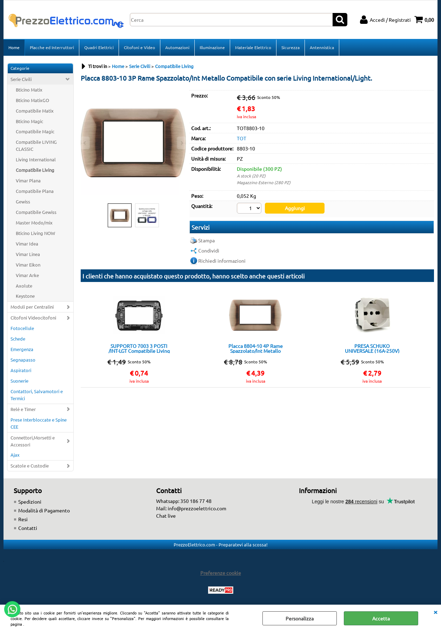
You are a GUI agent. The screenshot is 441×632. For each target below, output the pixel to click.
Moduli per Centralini (32, 307)
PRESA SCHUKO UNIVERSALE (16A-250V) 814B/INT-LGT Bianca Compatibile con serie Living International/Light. (372, 348)
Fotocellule (22, 328)
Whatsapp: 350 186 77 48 (184, 501)
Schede (18, 339)
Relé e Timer (23, 409)
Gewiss (23, 201)
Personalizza (300, 618)
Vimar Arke (27, 275)
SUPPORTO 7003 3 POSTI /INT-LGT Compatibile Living (139, 348)
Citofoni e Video (139, 47)
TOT (241, 138)
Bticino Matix (29, 90)
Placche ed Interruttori (52, 47)
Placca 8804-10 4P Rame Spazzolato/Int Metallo (255, 348)
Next (181, 142)
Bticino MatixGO (32, 100)
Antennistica (322, 47)
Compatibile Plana (35, 191)
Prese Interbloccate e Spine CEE (39, 423)
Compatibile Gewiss (36, 212)
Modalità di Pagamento (44, 510)
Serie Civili (21, 79)
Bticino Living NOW (35, 233)
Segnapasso (23, 360)
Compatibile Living (35, 170)
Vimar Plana (28, 180)
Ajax (15, 455)
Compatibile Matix (35, 111)
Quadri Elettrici (99, 47)
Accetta (381, 618)
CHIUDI (435, 611)
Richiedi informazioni (222, 260)
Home (14, 47)
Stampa (206, 240)
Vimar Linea (28, 254)
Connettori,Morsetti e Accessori (33, 441)
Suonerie (19, 381)
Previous (85, 142)
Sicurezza (290, 47)
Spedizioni (29, 501)
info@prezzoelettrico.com (197, 508)
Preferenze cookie (220, 573)
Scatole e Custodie (30, 466)
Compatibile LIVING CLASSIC (36, 145)
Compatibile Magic (35, 131)
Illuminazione (212, 47)
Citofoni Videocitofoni (33, 318)
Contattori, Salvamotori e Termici (37, 394)
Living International (36, 159)
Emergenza (22, 349)
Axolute (24, 286)
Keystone (25, 296)
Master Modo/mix (34, 223)
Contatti (27, 528)
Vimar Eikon (28, 265)
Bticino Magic (29, 121)
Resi (23, 519)
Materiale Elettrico (253, 47)
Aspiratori (21, 370)
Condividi (208, 250)
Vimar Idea (27, 244)
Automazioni (177, 47)
